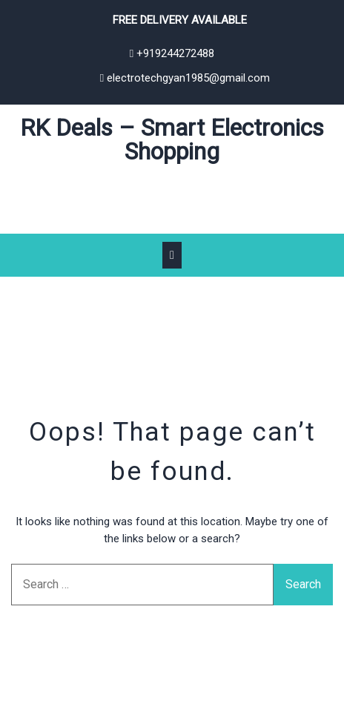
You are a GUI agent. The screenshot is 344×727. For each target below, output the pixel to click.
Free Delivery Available (180, 20)
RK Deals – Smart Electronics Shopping (172, 139)
